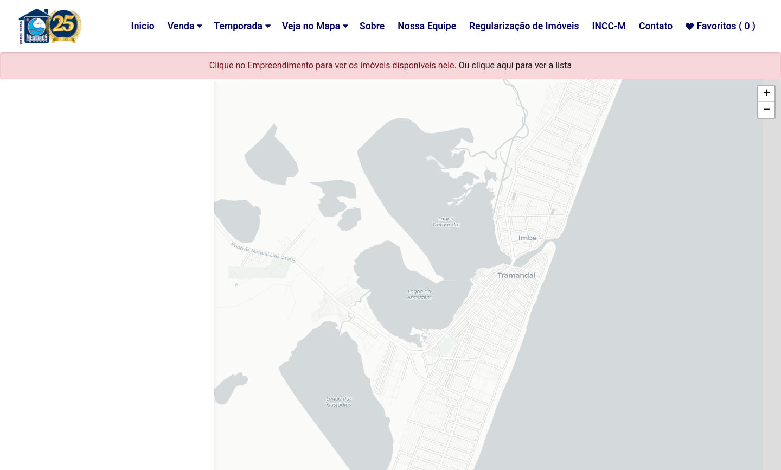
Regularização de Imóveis (524, 26)
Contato (656, 26)
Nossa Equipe (427, 26)
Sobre (372, 26)
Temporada (238, 26)
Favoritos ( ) (721, 26)
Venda (181, 26)
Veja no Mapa (311, 26)
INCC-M (609, 26)
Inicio (143, 26)
